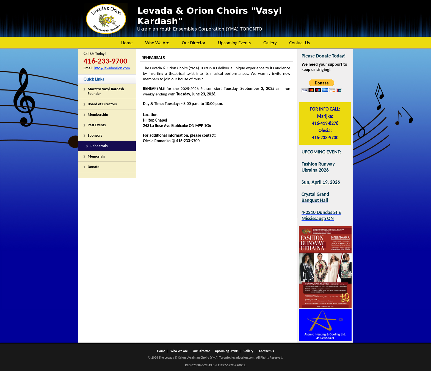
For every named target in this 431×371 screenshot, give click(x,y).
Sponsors (95, 135)
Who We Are (157, 43)
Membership (98, 114)
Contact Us (299, 43)
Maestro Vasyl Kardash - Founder (107, 91)
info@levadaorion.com (112, 68)
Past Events (97, 125)
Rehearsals (99, 146)
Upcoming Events (234, 43)
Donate (93, 166)
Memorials (96, 156)
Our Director (193, 43)
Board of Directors (102, 104)
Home (127, 43)
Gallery (270, 43)
